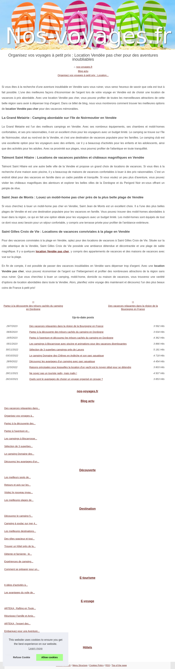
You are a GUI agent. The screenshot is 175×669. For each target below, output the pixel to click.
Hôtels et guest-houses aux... (20, 654)
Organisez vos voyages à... (19, 415)
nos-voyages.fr (84, 66)
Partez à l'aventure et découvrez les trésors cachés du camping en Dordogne (71, 338)
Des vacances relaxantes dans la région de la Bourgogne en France (133, 307)
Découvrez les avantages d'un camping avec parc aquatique (62, 361)
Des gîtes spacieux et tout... (19, 538)
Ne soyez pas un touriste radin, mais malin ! (53, 373)
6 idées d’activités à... (16, 585)
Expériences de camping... (18, 561)
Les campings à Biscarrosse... (20, 438)
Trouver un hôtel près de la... (20, 546)
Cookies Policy (96, 665)
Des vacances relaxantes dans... (22, 408)
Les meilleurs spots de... (17, 477)
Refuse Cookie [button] (21, 657)
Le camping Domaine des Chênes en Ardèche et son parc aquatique (66, 355)
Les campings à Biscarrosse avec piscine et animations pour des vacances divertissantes (78, 344)
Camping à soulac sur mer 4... (20, 523)
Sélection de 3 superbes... (18, 446)
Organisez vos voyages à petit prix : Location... (83, 75)
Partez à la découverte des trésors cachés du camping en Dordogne (33, 307)
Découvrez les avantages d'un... (21, 461)
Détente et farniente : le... (18, 554)
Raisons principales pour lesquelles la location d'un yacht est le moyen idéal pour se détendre (80, 367)
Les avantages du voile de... (19, 592)
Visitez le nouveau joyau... (18, 492)
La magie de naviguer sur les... (21, 638)
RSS (107, 665)
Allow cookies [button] (49, 657)
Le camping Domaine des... (19, 453)
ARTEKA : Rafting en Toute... (20, 608)
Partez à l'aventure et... (17, 431)
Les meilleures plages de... (18, 500)
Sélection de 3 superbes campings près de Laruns (56, 349)
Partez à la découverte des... (20, 423)
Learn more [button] (36, 648)
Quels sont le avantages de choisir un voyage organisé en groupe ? (66, 379)
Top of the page (119, 665)
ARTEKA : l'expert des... (17, 623)
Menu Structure (80, 665)
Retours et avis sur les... (17, 484)
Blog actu (83, 71)
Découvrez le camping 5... (18, 516)
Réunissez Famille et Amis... (19, 615)
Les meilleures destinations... (20, 531)
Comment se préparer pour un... (21, 569)
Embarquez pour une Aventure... (22, 631)
